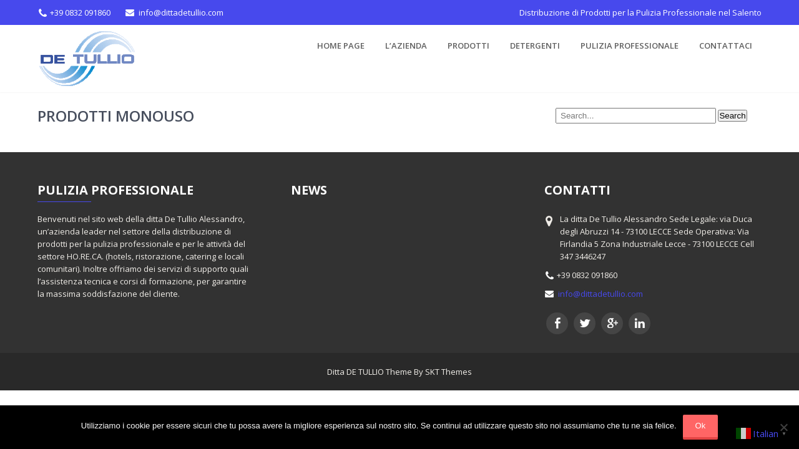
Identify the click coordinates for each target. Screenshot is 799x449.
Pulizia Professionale (630, 45)
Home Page (341, 45)
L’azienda (406, 45)
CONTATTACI (725, 45)
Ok (700, 425)
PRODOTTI (468, 45)
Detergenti (535, 45)
